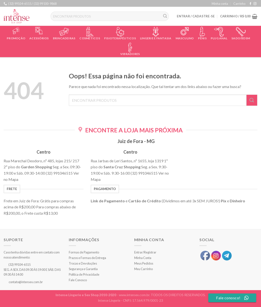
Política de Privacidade (84, 274)
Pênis (202, 38)
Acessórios (39, 38)
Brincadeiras (64, 38)
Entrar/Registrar (145, 252)
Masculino (185, 38)
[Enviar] (165, 16)
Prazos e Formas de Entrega (87, 258)
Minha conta (220, 4)
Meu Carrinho (143, 269)
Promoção (16, 38)
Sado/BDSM (240, 38)
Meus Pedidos (143, 263)
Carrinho (239, 4)
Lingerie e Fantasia (156, 38)
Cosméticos (89, 38)
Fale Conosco (78, 280)
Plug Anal (219, 38)
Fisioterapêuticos (120, 38)
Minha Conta (142, 258)
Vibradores (130, 54)
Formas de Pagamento (84, 252)
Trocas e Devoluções (83, 263)
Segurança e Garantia (83, 269)
